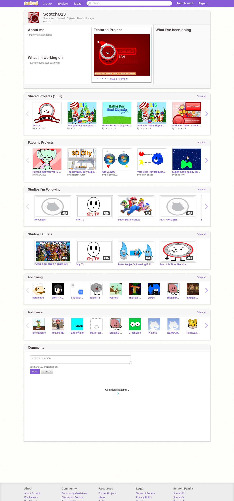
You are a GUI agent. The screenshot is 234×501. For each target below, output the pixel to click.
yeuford (114, 297)
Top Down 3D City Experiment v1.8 (81, 172)
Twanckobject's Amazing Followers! (136, 264)
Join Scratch (185, 3)
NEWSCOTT (174, 332)
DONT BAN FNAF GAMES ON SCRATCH (52, 264)
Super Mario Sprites (129, 219)
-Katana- (153, 332)
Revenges (40, 219)
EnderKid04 (77, 332)
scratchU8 (38, 297)
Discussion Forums (73, 497)
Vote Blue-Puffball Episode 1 (151, 172)
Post (35, 371)
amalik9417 (58, 332)
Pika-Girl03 (40, 175)
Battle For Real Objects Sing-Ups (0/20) (116, 125)
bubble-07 (180, 175)
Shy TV (80, 219)
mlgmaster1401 (193, 297)
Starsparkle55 (77, 297)
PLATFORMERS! (169, 219)
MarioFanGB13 (97, 332)
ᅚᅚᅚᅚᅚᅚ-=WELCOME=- (111, 79)
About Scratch (32, 493)
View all (201, 96)
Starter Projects (108, 493)
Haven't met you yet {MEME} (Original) (47, 172)
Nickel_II (95, 297)
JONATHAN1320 (58, 297)
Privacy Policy (144, 497)
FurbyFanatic (146, 175)
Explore (63, 3)
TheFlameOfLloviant (135, 297)
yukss (151, 297)
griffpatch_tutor (77, 175)
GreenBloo (135, 332)
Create (47, 3)
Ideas (77, 3)
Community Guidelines (75, 493)
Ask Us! (37, 125)
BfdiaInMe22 (111, 175)
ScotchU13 (40, 128)
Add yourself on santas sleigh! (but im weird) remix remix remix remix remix (186, 125)
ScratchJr (178, 497)
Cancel (47, 371)
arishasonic (39, 332)
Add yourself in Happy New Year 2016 (151, 125)
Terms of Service (145, 493)
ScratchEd (179, 493)
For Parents (31, 497)
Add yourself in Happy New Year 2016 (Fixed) (81, 125)
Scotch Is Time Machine (173, 264)
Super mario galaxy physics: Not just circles (186, 172)
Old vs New (108, 172)
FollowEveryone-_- (193, 332)
